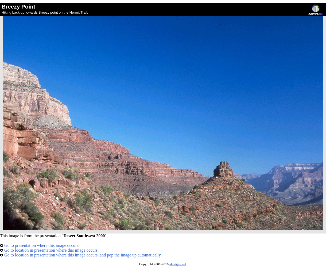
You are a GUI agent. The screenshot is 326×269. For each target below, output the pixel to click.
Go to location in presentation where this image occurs (49, 250)
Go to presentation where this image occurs (39, 245)
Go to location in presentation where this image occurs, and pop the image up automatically (80, 255)
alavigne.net (177, 264)
